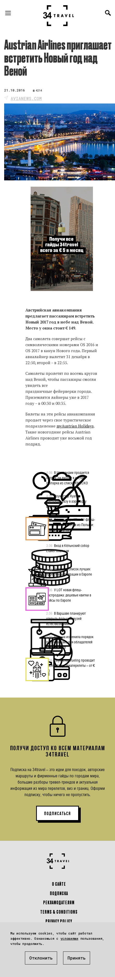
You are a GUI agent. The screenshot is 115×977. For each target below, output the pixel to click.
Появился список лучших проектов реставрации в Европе (69, 571)
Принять (76, 958)
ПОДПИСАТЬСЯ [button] (57, 813)
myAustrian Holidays (75, 426)
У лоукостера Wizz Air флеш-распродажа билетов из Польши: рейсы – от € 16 (70, 524)
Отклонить (41, 958)
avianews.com (26, 98)
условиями (69, 938)
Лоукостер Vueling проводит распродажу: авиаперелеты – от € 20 (70, 665)
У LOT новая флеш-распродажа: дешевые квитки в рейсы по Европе (68, 594)
